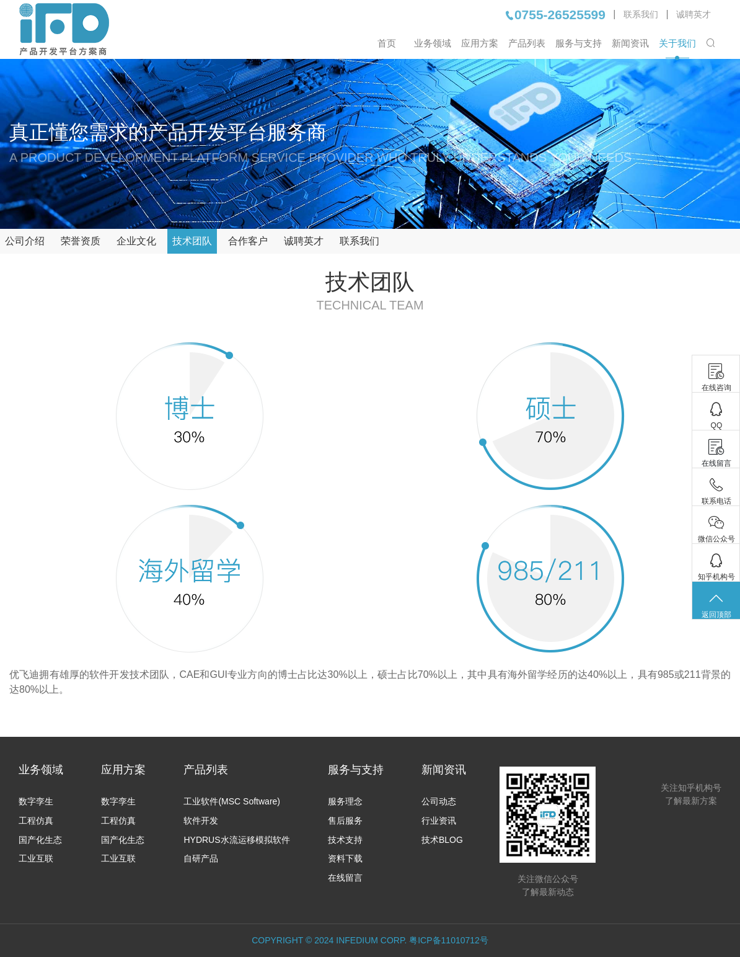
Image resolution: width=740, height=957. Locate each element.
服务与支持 (578, 43)
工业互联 (36, 858)
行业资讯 (438, 821)
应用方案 (479, 43)
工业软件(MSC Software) (231, 801)
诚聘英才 (693, 14)
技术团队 (192, 241)
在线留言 (345, 878)
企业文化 (136, 241)
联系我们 (640, 14)
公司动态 (438, 801)
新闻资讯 (630, 43)
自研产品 (200, 858)
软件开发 (200, 821)
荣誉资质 (80, 241)
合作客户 (248, 241)
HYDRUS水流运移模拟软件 (236, 840)
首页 (386, 43)
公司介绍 (25, 241)
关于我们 (677, 43)
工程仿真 (36, 821)
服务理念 (345, 801)
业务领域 (432, 43)
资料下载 (345, 858)
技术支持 (345, 840)
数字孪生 (36, 801)
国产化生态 (40, 840)
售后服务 (345, 821)
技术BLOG (442, 840)
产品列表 (526, 43)
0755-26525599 (555, 14)
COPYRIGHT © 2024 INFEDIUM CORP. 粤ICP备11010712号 (370, 940)
